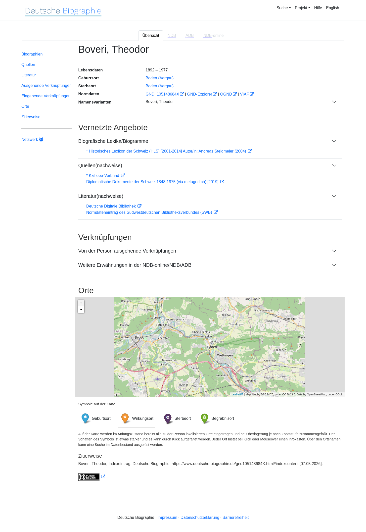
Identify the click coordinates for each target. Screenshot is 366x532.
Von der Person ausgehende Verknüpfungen (127, 251)
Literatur (28, 75)
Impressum (167, 517)
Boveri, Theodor (159, 102)
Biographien (32, 54)
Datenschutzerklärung (200, 517)
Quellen (28, 64)
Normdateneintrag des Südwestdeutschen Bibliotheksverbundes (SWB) (149, 212)
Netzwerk (32, 139)
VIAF (244, 94)
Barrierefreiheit (236, 517)
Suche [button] (282, 8)
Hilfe (318, 8)
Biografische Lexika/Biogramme (113, 141)
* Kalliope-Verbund (103, 175)
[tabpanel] (183, 265)
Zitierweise (30, 117)
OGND (226, 94)
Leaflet (235, 394)
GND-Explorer (199, 94)
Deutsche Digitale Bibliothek (111, 206)
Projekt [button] (301, 8)
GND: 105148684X (162, 94)
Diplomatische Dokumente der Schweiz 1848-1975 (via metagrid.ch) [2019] (153, 182)
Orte (25, 106)
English (332, 8)
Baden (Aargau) (159, 78)
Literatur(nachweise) (100, 196)
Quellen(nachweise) (100, 165)
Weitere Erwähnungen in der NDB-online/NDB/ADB (134, 265)
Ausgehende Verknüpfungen (46, 85)
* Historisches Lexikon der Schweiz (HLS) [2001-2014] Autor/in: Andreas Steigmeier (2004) (166, 151)
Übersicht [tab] (150, 35)
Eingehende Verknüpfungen (46, 96)
